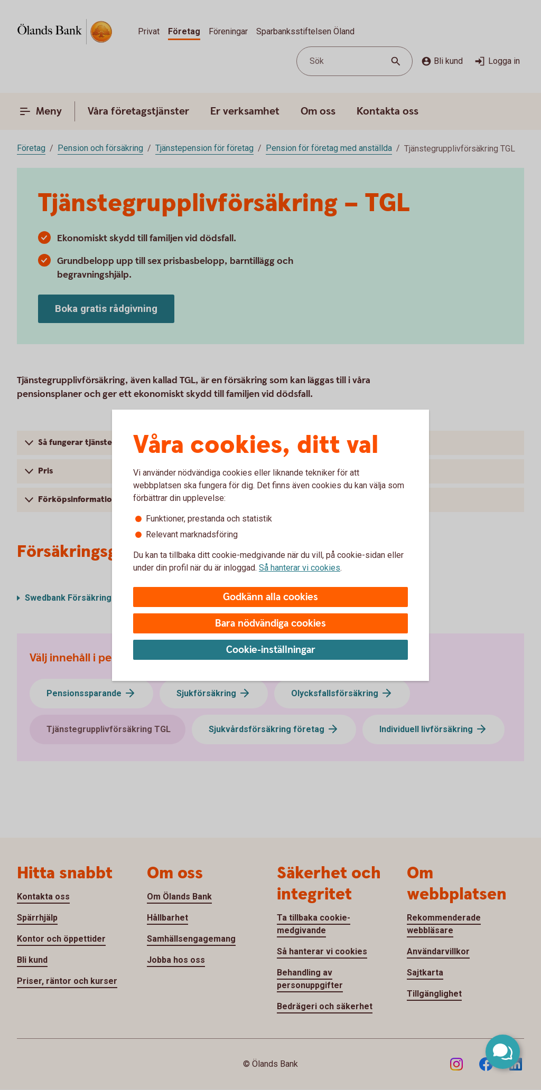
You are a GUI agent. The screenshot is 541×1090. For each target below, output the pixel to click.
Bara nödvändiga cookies (270, 623)
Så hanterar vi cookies (299, 568)
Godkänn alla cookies (270, 597)
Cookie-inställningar (270, 650)
